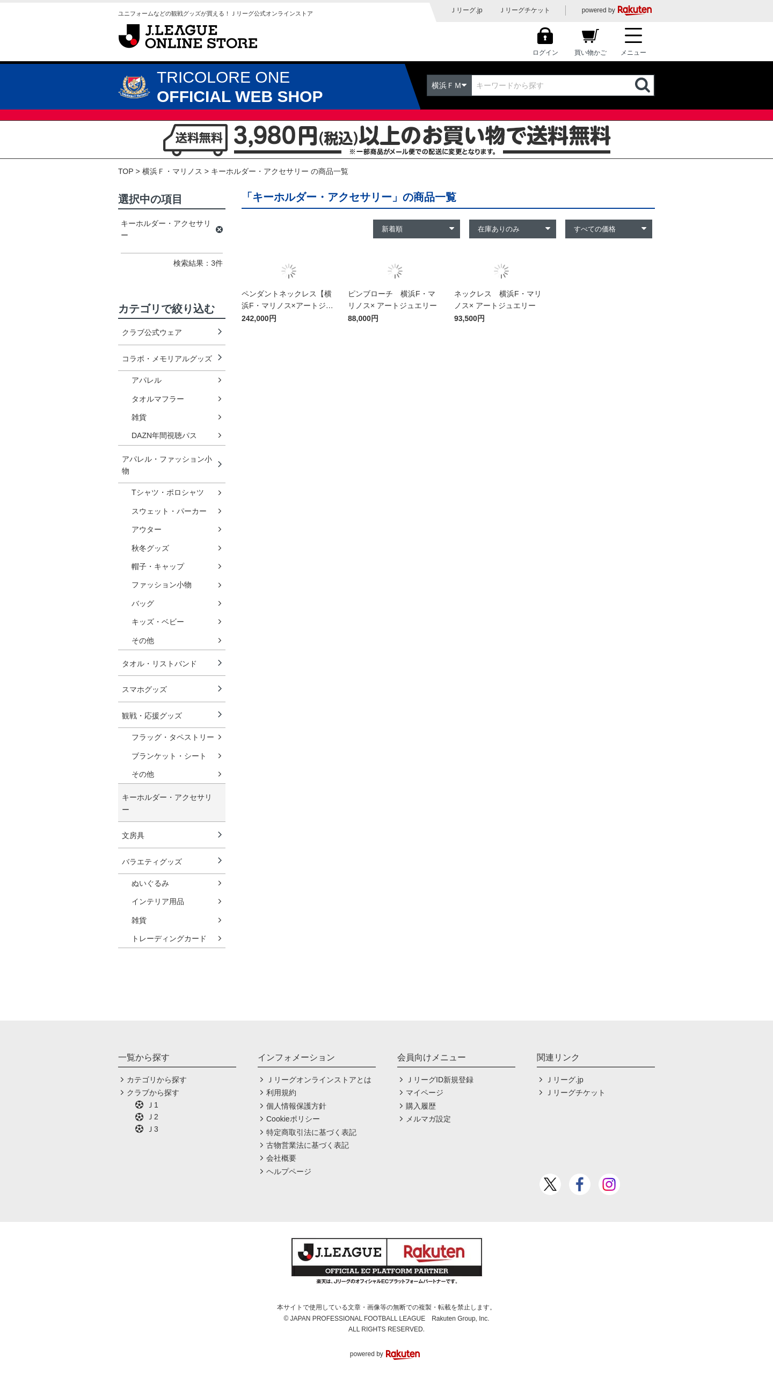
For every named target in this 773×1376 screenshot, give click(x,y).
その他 (143, 640)
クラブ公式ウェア (152, 332)
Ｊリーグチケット (524, 10)
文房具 (133, 835)
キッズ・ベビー (158, 621)
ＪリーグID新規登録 (439, 1079)
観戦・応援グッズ (152, 715)
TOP (126, 171)
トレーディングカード (169, 938)
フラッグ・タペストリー (173, 737)
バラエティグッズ (152, 861)
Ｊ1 (152, 1105)
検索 (643, 85)
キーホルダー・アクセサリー (167, 803)
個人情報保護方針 (296, 1106)
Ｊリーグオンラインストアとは (318, 1079)
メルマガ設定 (428, 1119)
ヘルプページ (288, 1171)
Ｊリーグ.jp (466, 10)
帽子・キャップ (158, 566)
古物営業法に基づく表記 (307, 1145)
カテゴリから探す (157, 1079)
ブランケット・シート (169, 756)
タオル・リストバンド (159, 663)
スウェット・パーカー (169, 511)
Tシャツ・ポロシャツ (168, 492)
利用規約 (281, 1092)
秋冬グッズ (150, 548)
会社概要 (281, 1158)
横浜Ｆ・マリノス (172, 171)
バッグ (143, 603)
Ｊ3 (152, 1129)
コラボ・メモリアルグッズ (167, 358)
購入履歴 (421, 1106)
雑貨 (139, 417)
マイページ (424, 1092)
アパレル (147, 380)
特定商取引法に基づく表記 (311, 1132)
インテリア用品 (158, 901)
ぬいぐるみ (150, 883)
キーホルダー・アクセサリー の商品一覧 (279, 171)
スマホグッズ (144, 689)
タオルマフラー (158, 399)
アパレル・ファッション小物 (167, 465)
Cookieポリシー (293, 1119)
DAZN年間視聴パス (164, 435)
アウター (147, 529)
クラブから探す (153, 1092)
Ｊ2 (152, 1116)
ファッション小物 (162, 584)
